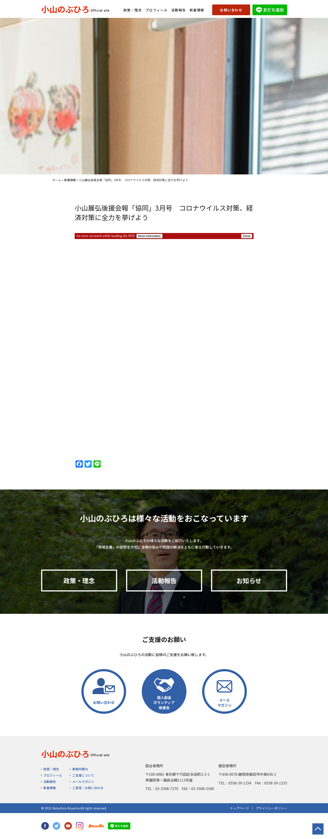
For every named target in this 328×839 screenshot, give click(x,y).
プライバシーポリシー (271, 808)
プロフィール (157, 10)
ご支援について (83, 775)
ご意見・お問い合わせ (88, 788)
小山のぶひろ (65, 9)
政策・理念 (132, 10)
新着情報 (197, 10)
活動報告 (178, 10)
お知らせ (249, 580)
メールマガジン (83, 781)
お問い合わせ (231, 10)
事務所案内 (80, 769)
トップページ (239, 808)
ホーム (56, 180)
